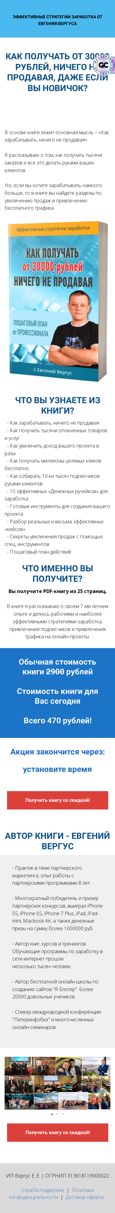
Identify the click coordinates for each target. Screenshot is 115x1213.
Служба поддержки (42, 1190)
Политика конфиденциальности (51, 1193)
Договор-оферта (85, 1197)
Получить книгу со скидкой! (57, 800)
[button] (10, 1083)
